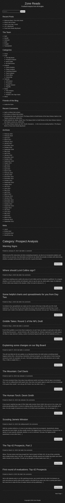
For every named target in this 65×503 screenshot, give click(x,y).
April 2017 (7, 137)
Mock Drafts (9, 61)
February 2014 (8, 196)
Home (6, 53)
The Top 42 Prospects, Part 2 (17, 445)
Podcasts (8, 92)
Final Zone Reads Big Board (12, 28)
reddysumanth (25, 424)
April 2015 (7, 169)
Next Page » (58, 493)
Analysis (6, 65)
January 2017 (8, 143)
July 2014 (7, 186)
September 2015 (9, 161)
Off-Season (9, 81)
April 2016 (7, 153)
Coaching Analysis (11, 71)
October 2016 (8, 147)
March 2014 (7, 194)
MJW (5, 42)
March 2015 (7, 170)
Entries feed (7, 231)
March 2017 (7, 139)
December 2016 (8, 145)
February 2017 (8, 141)
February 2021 (8, 134)
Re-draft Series (10, 63)
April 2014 (7, 192)
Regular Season (10, 85)
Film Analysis (10, 90)
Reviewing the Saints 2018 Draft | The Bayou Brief (18, 116)
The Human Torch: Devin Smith (18, 395)
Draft (5, 55)
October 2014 (8, 180)
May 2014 (7, 190)
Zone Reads (32, 3)
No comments (26, 275)
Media (6, 88)
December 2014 (8, 176)
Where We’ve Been (9, 22)
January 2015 (8, 174)
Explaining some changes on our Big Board (24, 345)
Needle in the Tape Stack (13, 94)
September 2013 (9, 205)
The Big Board (10, 57)
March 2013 (7, 217)
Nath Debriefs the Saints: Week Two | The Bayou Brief (19, 120)
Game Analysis (10, 67)
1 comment (28, 251)
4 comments (29, 376)
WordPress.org (8, 235)
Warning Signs (10, 246)
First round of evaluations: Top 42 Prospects (25, 469)
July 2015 (7, 165)
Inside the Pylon (8, 104)
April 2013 (7, 215)
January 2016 (8, 155)
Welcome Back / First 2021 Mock (13, 20)
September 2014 (9, 182)
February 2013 (8, 219)
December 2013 (8, 200)
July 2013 (7, 209)
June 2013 (7, 211)
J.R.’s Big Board (8, 26)
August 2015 (8, 163)
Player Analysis (10, 69)
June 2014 (7, 188)
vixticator (22, 376)
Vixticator (7, 40)
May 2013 (7, 213)
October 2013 (8, 204)
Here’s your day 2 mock (11, 24)
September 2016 (9, 149)
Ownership (9, 77)
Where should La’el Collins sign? (19, 270)
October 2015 (8, 159)
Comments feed (8, 233)
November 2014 (8, 178)
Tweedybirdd (8, 46)
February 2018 (8, 135)
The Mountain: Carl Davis (15, 371)
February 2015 (8, 172)
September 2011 (9, 221)
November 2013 (8, 202)
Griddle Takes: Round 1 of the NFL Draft (23, 321)
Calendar (7, 79)
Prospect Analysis (11, 59)
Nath (5, 36)
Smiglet (6, 44)
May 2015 (7, 167)
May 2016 (7, 151)
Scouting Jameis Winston (15, 419)
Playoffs (8, 87)
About (6, 96)
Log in (6, 229)
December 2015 (8, 157)
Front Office (9, 75)
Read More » (58, 264)
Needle (6, 38)
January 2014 (8, 198)
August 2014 (8, 184)
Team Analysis (10, 73)
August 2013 (8, 207)
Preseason (9, 83)
